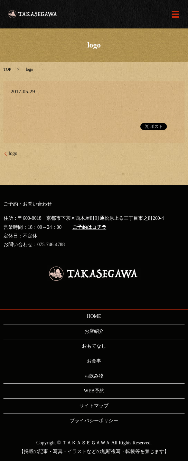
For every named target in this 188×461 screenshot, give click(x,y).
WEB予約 (94, 390)
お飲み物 (94, 376)
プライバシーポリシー (94, 420)
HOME (94, 316)
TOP (7, 69)
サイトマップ (94, 405)
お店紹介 (94, 331)
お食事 (94, 361)
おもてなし (94, 346)
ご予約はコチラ (89, 227)
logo (13, 153)
